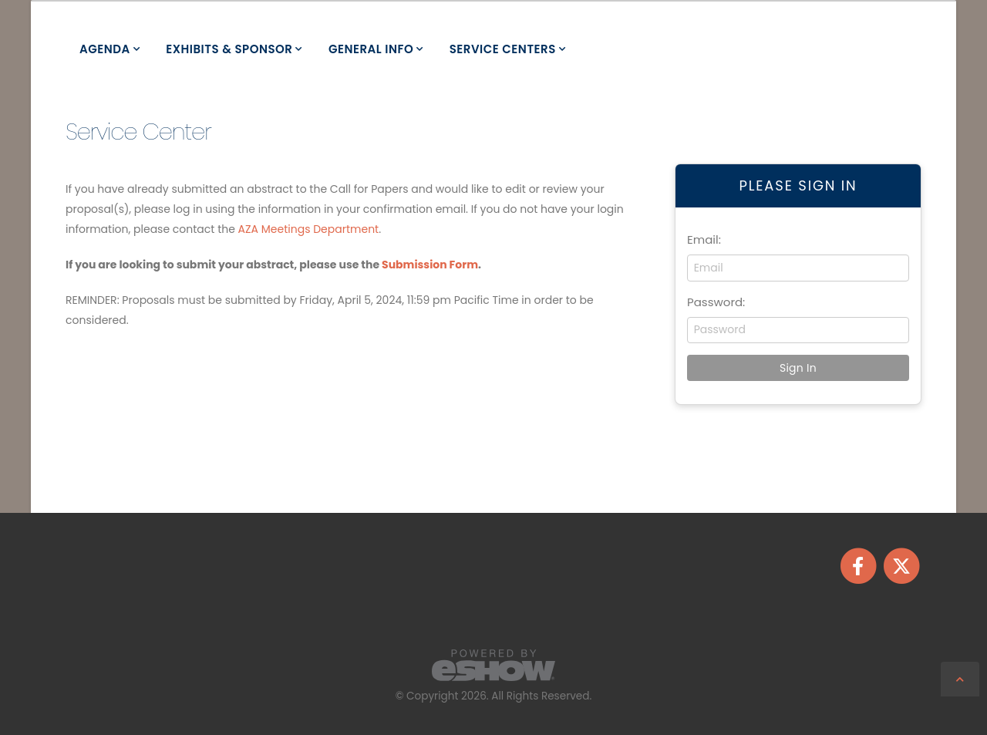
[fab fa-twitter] (901, 564)
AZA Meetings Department (308, 229)
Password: (716, 302)
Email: (704, 239)
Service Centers (503, 49)
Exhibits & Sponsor (229, 49)
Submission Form (430, 264)
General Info (370, 49)
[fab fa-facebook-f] (859, 564)
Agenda (104, 49)
